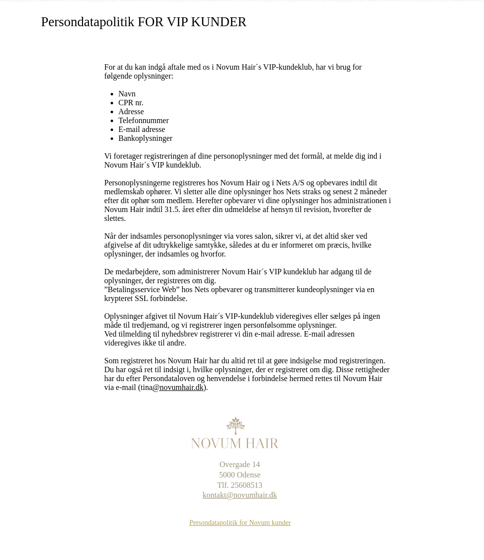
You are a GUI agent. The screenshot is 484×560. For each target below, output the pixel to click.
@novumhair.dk (178, 387)
